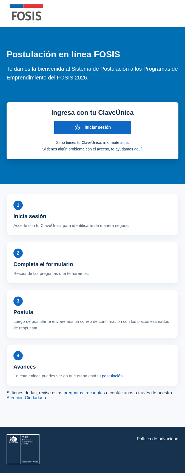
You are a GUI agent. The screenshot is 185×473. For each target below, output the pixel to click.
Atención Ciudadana (26, 397)
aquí (124, 142)
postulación (112, 376)
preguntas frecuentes (84, 393)
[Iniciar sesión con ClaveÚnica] (92, 127)
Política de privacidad (157, 439)
